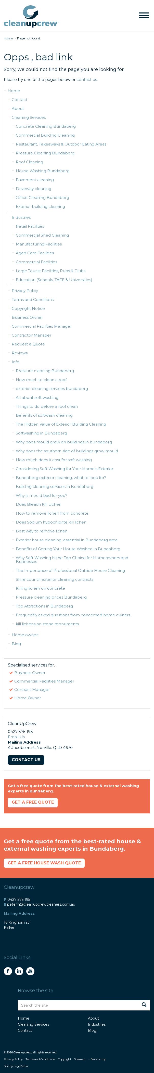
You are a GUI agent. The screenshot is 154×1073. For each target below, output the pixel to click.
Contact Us (27, 760)
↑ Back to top (97, 1060)
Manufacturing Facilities (39, 244)
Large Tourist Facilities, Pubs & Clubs (50, 270)
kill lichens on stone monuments (47, 623)
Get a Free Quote (34, 803)
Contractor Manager (31, 335)
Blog (16, 643)
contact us (86, 79)
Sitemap (79, 1060)
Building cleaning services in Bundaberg (54, 486)
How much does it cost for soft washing (54, 459)
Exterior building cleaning (40, 206)
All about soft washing (37, 397)
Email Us (16, 736)
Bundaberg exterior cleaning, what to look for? (61, 477)
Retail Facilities (30, 226)
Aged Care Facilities (35, 253)
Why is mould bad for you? (41, 495)
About (18, 108)
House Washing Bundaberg (43, 170)
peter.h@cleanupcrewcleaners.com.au (41, 905)
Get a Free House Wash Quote (47, 863)
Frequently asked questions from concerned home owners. (73, 615)
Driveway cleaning (33, 188)
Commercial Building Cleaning (45, 135)
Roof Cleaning (29, 162)
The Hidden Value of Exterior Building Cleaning (61, 424)
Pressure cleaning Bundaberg (45, 370)
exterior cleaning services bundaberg (52, 388)
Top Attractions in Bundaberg (44, 606)
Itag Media (21, 1067)
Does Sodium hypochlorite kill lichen (51, 522)
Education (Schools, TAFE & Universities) (54, 279)
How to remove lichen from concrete (52, 513)
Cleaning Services (29, 117)
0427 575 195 (18, 900)
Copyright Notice (28, 308)
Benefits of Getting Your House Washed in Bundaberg (68, 548)
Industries (21, 217)
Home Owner (27, 697)
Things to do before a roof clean (47, 406)
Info (15, 361)
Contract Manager (32, 689)
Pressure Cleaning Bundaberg (45, 153)
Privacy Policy (25, 290)
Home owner (25, 634)
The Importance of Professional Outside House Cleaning (70, 570)
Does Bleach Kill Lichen (38, 504)
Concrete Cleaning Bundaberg (46, 126)
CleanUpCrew (31, 16)
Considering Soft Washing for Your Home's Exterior (64, 468)
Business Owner (27, 317)
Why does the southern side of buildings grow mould (67, 450)
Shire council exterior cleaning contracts (54, 579)
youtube (30, 972)
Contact (19, 99)
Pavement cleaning (35, 179)
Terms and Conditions (33, 299)
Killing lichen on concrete (40, 588)
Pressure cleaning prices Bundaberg (51, 597)
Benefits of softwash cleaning (44, 415)
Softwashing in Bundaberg (41, 433)
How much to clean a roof (41, 379)
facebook (8, 972)
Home (14, 90)
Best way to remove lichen (42, 531)
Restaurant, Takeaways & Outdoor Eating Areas (61, 144)
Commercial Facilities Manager (42, 326)
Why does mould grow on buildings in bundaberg (64, 442)
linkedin (19, 972)
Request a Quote (28, 344)
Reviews (20, 353)
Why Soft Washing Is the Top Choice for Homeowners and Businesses (72, 559)
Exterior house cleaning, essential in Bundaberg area (67, 540)
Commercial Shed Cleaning (42, 235)
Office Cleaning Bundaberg (42, 197)
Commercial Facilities (36, 261)
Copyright (64, 1060)
